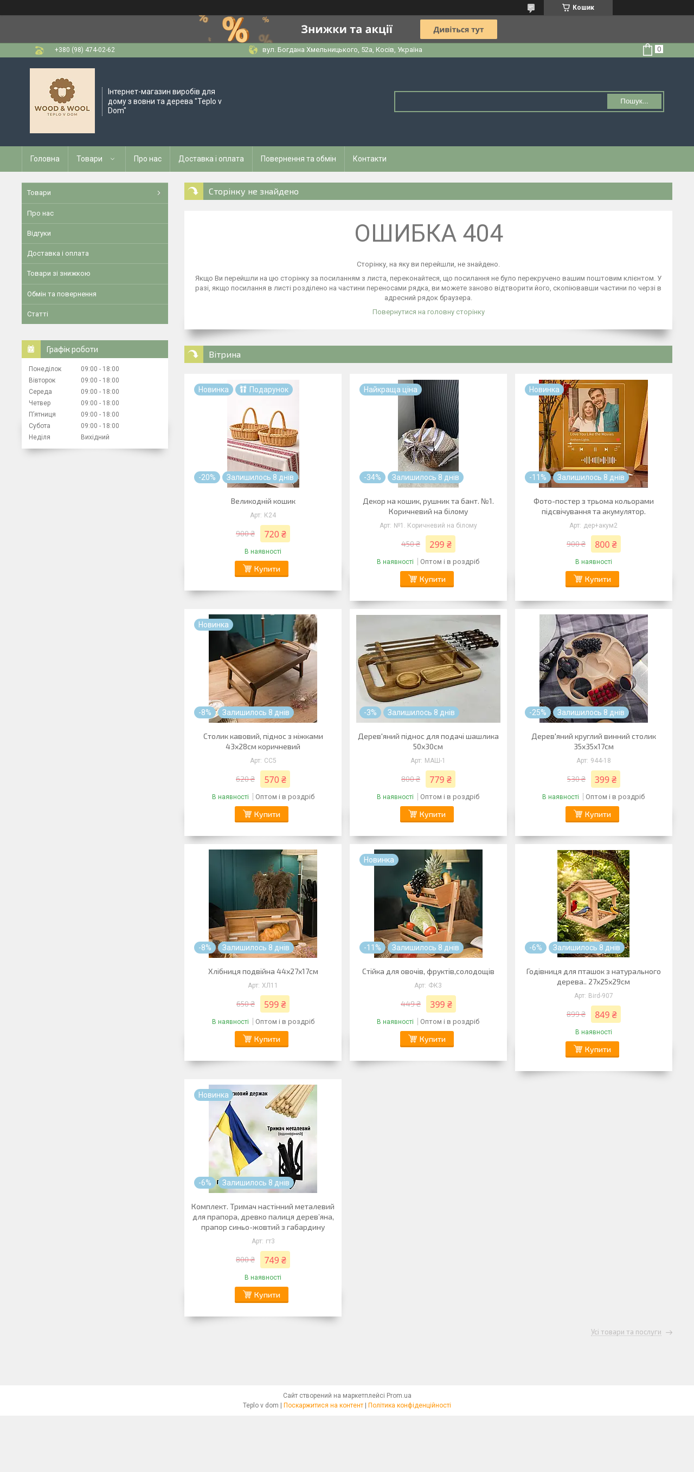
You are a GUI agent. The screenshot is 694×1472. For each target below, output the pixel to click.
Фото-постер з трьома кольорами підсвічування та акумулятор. (594, 506)
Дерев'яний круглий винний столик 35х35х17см (593, 741)
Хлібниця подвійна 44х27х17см (263, 971)
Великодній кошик (263, 500)
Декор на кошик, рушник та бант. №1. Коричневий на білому (428, 506)
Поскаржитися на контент (323, 1405)
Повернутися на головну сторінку (428, 312)
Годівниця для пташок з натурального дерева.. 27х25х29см (593, 976)
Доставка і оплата (211, 158)
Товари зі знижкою (59, 273)
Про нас (148, 158)
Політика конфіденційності (409, 1405)
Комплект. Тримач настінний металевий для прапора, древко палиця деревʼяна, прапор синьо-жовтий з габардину (263, 1216)
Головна (45, 158)
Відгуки (39, 233)
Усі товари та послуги (626, 1332)
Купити (267, 568)
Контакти (370, 158)
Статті (37, 314)
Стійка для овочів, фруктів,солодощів (428, 971)
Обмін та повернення (62, 294)
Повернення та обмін (298, 158)
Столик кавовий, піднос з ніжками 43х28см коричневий (263, 741)
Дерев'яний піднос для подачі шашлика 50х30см (428, 741)
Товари (89, 158)
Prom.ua (399, 1395)
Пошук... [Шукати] (634, 101)
